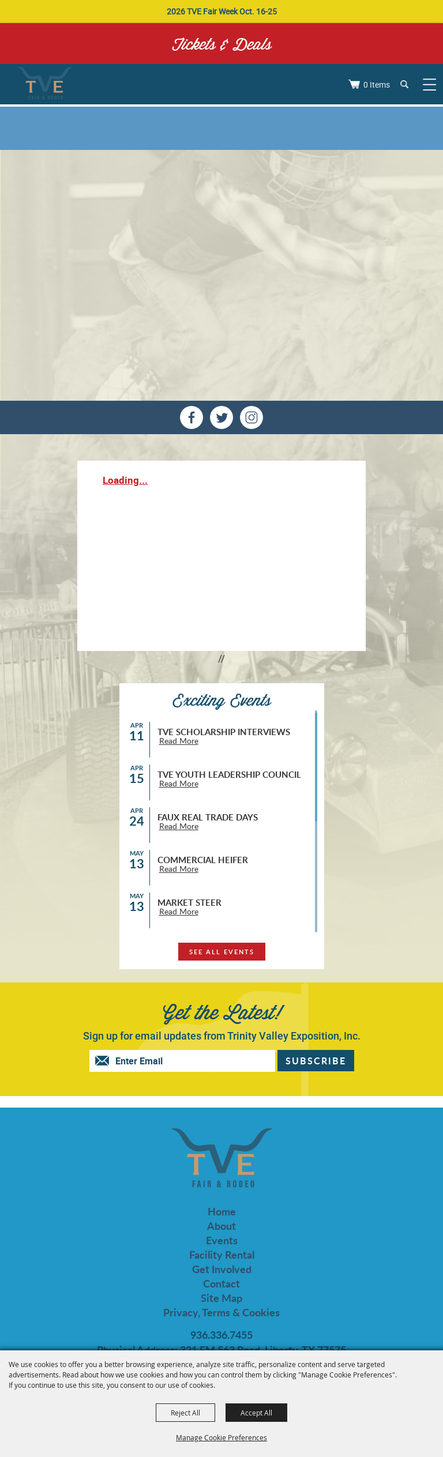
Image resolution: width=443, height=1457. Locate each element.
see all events (221, 951)
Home (222, 1211)
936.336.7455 (221, 1334)
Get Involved (221, 1269)
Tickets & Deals (222, 43)
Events (222, 1240)
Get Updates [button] (316, 1060)
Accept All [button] (256, 1412)
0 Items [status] (376, 84)
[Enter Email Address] (193, 1061)
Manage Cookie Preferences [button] (221, 1437)
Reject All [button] (185, 1412)
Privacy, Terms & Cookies (221, 1312)
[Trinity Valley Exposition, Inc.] (44, 84)
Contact (221, 1284)
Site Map (221, 1298)
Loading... (125, 480)
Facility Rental (221, 1255)
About (221, 1226)
